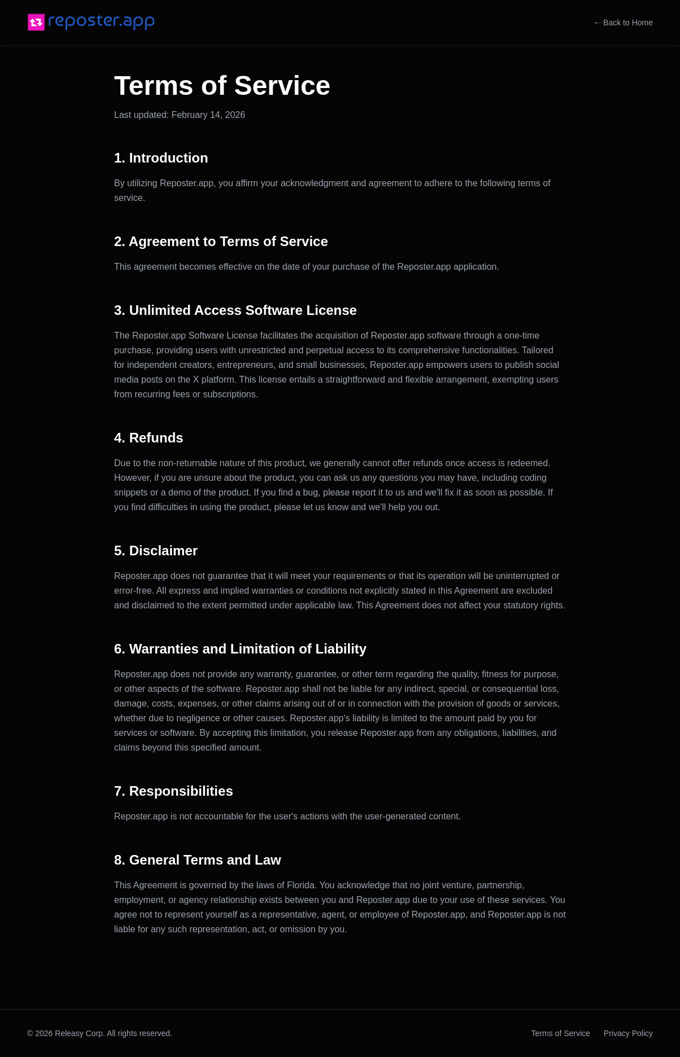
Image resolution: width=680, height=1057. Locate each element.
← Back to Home (623, 22)
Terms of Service (560, 1033)
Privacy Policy (628, 1033)
